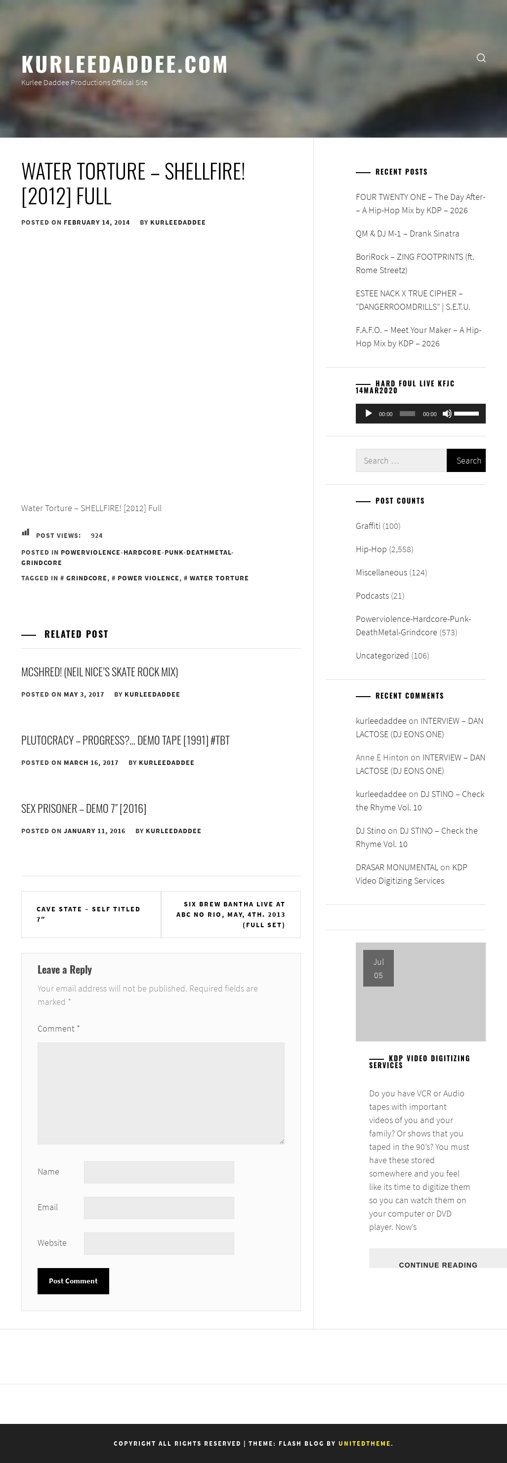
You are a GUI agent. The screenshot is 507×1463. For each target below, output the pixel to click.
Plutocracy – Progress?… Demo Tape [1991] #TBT (125, 740)
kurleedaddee (178, 222)
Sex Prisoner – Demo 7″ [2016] (83, 808)
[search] (481, 57)
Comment (59, 1028)
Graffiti (368, 525)
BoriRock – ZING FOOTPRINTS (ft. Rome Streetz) (415, 263)
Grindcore (86, 577)
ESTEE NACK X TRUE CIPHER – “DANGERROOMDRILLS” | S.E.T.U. (413, 299)
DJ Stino (371, 830)
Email (48, 1207)
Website (52, 1242)
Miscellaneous (381, 572)
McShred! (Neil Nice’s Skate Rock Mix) (99, 671)
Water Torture (219, 577)
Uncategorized (382, 655)
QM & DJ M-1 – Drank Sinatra (408, 233)
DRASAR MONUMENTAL (397, 867)
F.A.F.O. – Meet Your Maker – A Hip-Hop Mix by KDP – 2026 (418, 336)
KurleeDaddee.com (125, 63)
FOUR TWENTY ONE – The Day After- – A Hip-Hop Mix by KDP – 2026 (420, 203)
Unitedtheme (364, 1443)
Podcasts (372, 595)
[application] (421, 414)
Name (48, 1171)
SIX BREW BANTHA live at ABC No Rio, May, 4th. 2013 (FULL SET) (231, 914)
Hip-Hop (371, 549)
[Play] (369, 414)
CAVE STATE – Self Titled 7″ (89, 914)
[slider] (407, 413)
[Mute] (447, 414)
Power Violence (148, 577)
